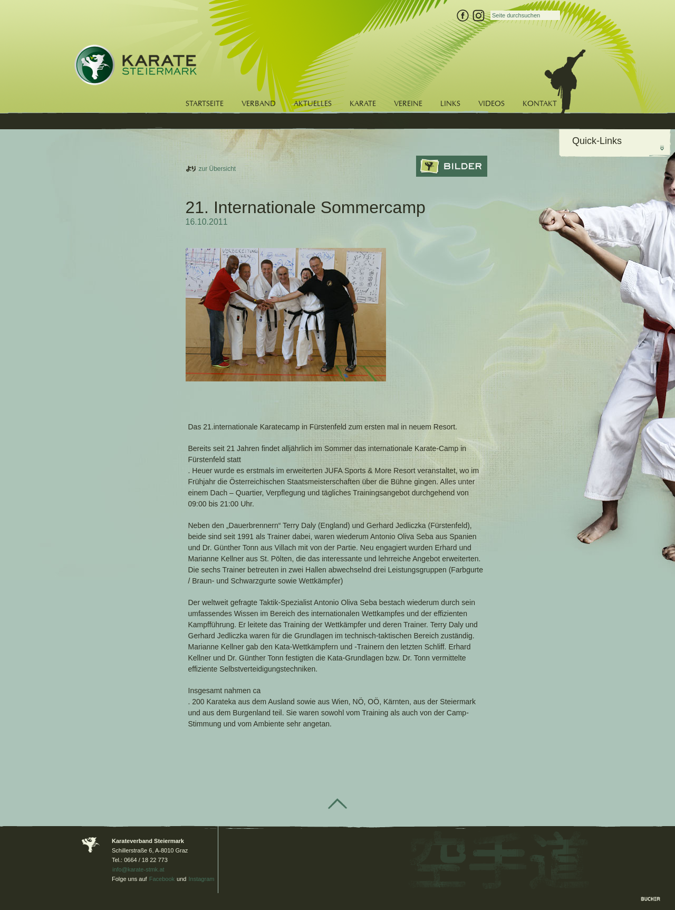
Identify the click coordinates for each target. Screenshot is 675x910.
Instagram (202, 879)
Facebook (162, 879)
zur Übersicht (217, 169)
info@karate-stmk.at (138, 869)
